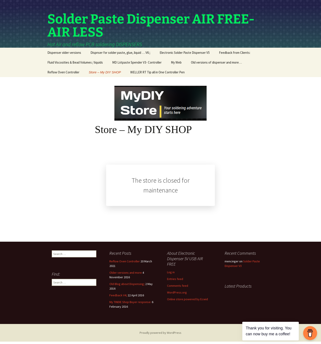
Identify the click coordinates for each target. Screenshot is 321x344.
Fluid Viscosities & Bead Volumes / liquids (75, 65)
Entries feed (175, 281)
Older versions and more (125, 275)
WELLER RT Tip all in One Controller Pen (157, 75)
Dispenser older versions (64, 55)
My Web (176, 65)
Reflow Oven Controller (63, 75)
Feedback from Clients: (234, 55)
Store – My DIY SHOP (105, 74)
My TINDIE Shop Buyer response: (130, 304)
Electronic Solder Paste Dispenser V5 (185, 55)
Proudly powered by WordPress (160, 335)
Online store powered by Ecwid (187, 302)
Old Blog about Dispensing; (127, 286)
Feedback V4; (118, 298)
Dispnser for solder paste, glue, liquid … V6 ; (120, 55)
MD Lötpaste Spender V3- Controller (137, 65)
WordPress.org (177, 295)
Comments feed (177, 288)
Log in (171, 275)
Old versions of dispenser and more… (216, 65)
